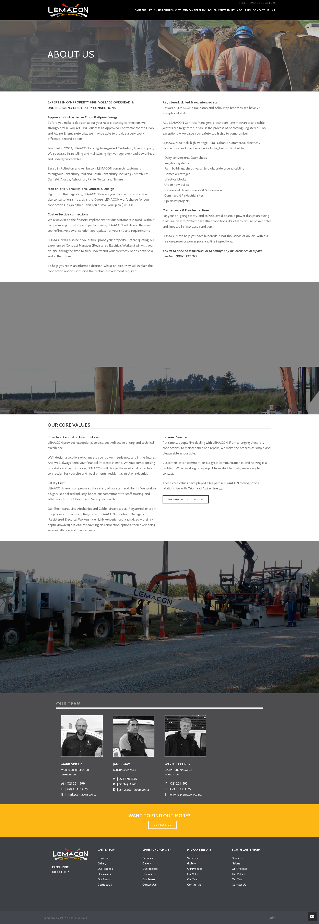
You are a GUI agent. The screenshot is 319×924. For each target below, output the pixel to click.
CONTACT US (162, 824)
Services (103, 858)
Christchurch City (167, 10)
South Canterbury (221, 10)
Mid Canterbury (194, 10)
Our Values (104, 874)
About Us (244, 10)
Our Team (104, 879)
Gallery (102, 863)
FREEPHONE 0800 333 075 (185, 499)
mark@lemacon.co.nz (81, 794)
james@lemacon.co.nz (134, 789)
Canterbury (143, 10)
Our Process (105, 869)
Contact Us (261, 10)
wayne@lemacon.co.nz (186, 794)
